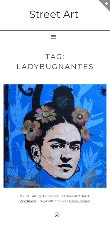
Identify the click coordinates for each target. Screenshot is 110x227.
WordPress (28, 201)
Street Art (54, 14)
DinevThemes (79, 201)
